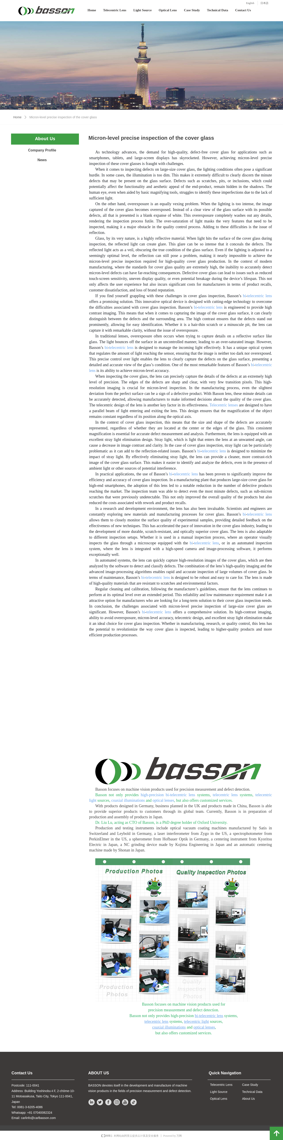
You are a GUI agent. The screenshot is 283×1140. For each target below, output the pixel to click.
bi (244, 296)
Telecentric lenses (223, 405)
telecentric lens (259, 296)
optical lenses (163, 800)
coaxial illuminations (128, 800)
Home (17, 117)
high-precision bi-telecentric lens (168, 795)
